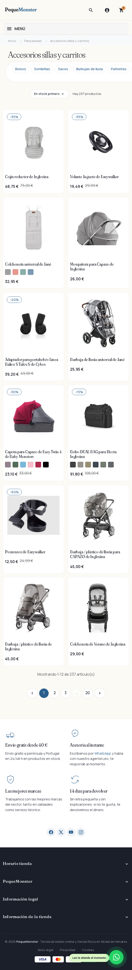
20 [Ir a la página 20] (87, 692)
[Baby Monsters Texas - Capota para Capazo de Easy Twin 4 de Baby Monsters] (8, 464)
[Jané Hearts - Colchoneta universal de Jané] (15, 272)
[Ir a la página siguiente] (99, 693)
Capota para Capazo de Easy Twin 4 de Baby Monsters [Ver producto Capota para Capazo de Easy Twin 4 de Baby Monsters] (33, 454)
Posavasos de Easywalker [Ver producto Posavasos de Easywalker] (25, 552)
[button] (91, 10)
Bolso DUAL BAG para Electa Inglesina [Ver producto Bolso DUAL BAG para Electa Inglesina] (93, 454)
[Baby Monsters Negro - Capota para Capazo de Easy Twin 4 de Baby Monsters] (46, 464)
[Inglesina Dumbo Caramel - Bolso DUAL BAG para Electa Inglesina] (88, 464)
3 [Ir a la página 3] (65, 692)
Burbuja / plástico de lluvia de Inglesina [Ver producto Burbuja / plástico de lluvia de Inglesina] (28, 646)
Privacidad (67, 950)
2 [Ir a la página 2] (55, 692)
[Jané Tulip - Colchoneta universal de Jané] (23, 272)
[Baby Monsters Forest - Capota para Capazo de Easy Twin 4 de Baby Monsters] (15, 464)
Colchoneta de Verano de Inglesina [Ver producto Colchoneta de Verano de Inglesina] (97, 644)
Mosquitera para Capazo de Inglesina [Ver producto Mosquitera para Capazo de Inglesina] (92, 266)
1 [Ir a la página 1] (44, 692)
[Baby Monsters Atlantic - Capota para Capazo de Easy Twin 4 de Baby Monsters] (23, 464)
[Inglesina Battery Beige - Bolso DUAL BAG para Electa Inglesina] (80, 464)
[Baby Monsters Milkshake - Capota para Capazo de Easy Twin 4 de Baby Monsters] (30, 464)
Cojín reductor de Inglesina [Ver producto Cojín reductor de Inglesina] (26, 176)
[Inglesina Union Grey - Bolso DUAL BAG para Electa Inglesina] (111, 464)
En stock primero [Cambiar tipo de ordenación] (47, 94)
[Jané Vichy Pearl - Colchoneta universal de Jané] (8, 272)
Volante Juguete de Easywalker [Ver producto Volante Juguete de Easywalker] (94, 176)
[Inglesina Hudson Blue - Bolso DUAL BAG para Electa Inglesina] (96, 464)
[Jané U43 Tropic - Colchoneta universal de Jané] (30, 272)
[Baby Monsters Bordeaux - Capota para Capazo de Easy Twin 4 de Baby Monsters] (38, 464)
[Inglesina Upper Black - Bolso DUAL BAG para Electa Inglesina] (73, 464)
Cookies (88, 950)
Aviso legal (45, 950)
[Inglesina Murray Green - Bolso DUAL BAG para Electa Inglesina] (103, 464)
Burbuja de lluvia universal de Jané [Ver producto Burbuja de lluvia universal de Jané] (97, 359)
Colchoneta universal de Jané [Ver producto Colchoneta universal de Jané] (28, 264)
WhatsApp (102, 753)
